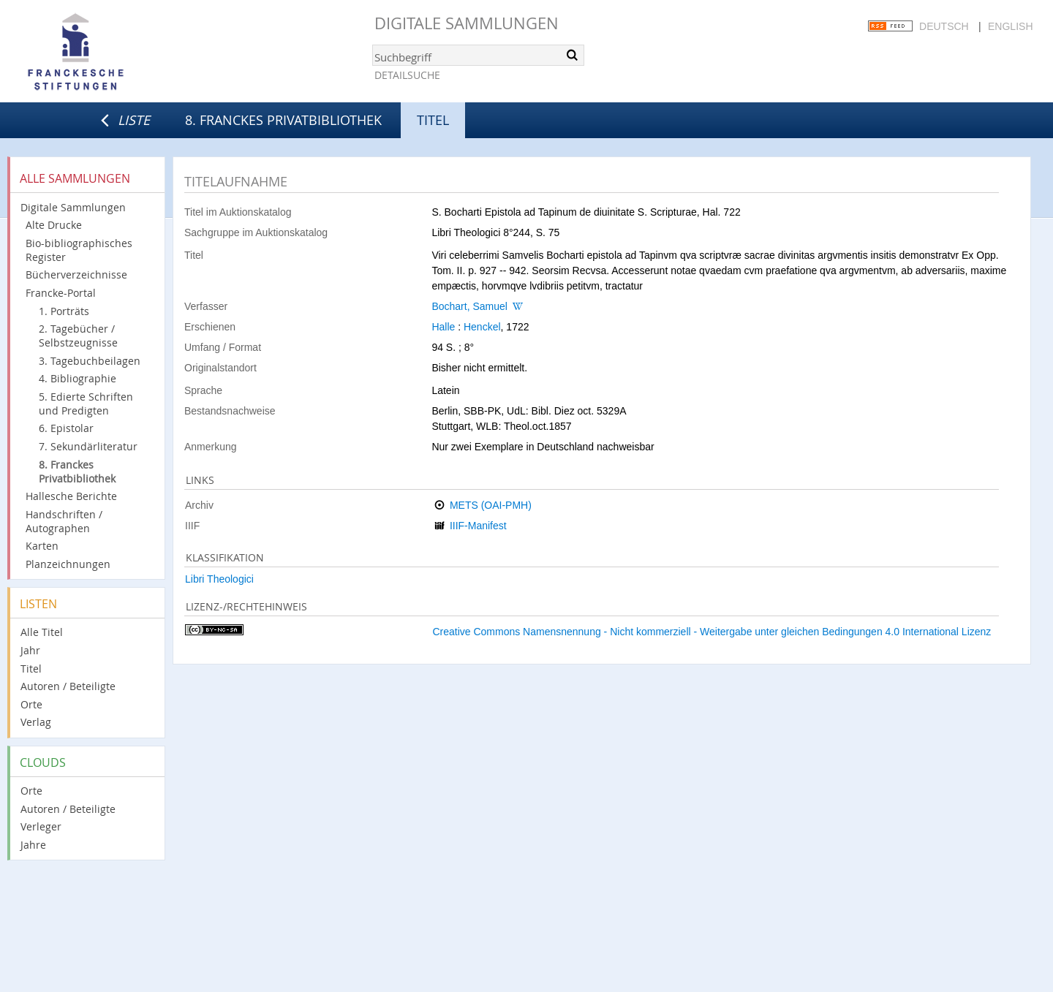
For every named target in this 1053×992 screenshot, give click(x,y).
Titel (31, 668)
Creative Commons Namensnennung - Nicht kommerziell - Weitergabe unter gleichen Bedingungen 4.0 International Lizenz (711, 631)
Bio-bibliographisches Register (79, 250)
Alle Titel (41, 632)
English (1010, 26)
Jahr (30, 650)
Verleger (40, 826)
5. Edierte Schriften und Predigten (86, 403)
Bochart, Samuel (469, 306)
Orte (31, 704)
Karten (42, 546)
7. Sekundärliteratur (88, 446)
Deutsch (944, 26)
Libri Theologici (219, 579)
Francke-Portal (61, 293)
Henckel (482, 327)
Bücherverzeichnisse (76, 274)
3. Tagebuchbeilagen (89, 361)
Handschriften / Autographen (64, 521)
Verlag (35, 722)
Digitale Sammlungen (466, 23)
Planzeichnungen (68, 564)
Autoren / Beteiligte (68, 686)
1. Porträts (64, 311)
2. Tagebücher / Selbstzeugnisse (78, 335)
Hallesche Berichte (71, 496)
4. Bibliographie (77, 378)
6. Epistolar (66, 428)
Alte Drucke (54, 225)
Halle (443, 327)
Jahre (33, 845)
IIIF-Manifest (478, 525)
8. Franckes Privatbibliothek (283, 120)
